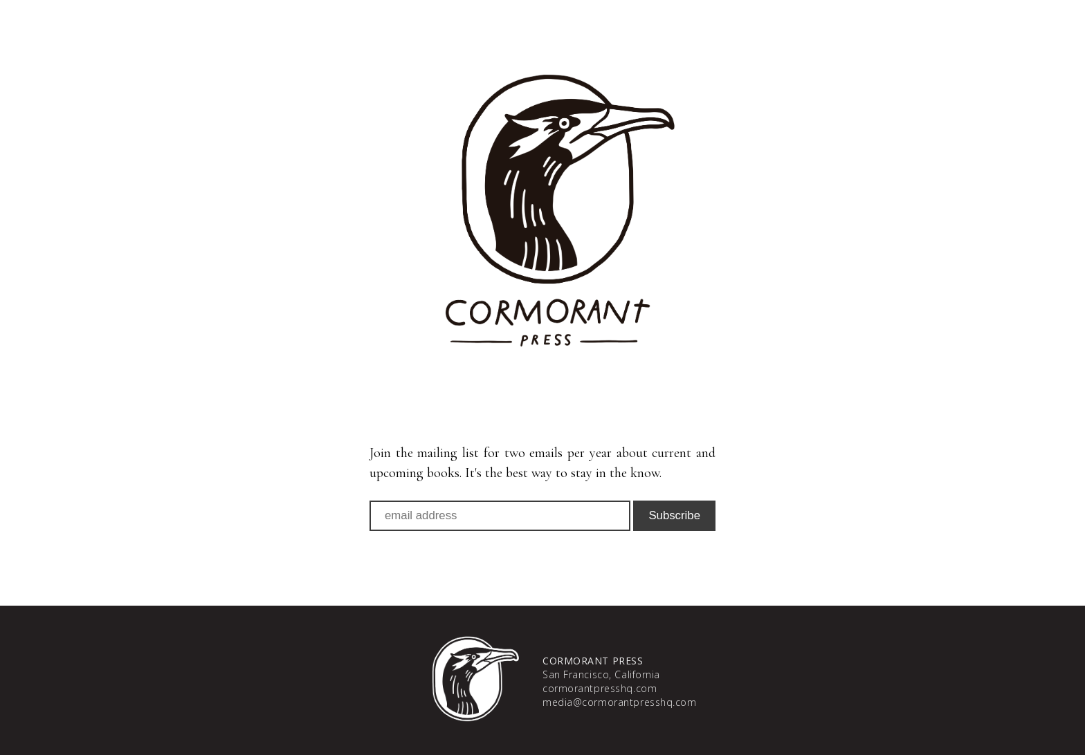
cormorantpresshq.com (599, 688)
